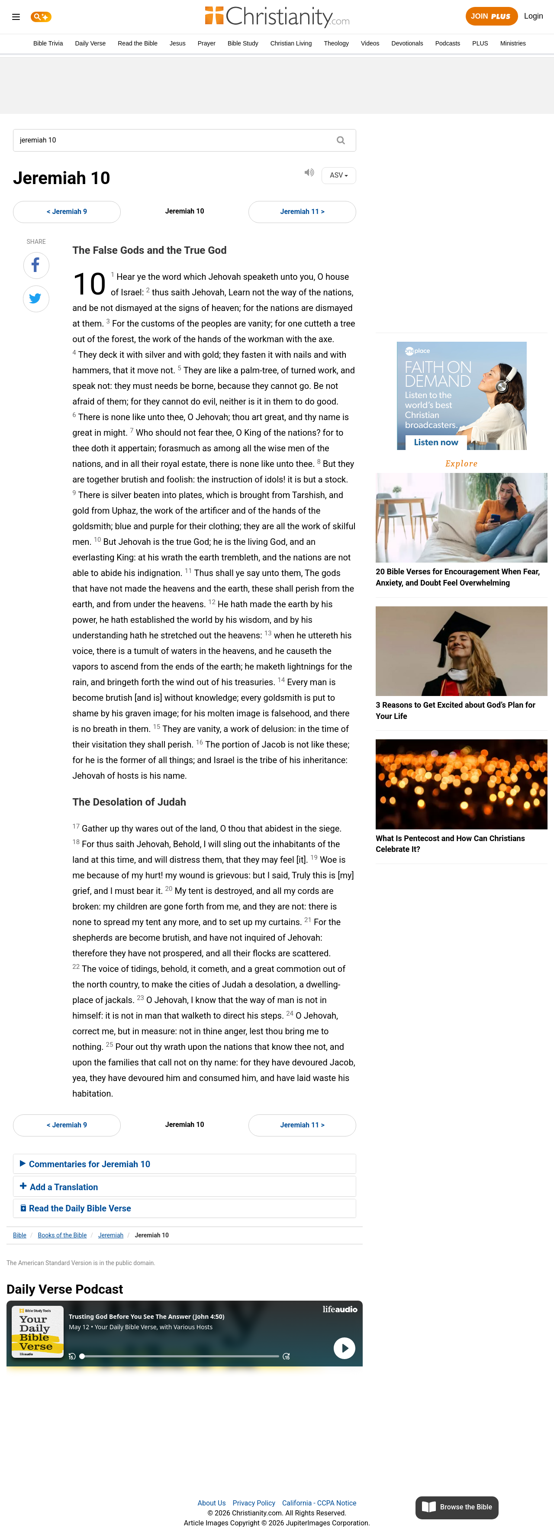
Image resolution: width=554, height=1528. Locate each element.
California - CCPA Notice (319, 1503)
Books (62, 1235)
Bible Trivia (48, 43)
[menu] (16, 18)
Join (491, 16)
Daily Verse (90, 43)
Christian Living (291, 43)
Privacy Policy (254, 1503)
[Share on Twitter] (36, 298)
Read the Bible (138, 43)
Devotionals (407, 43)
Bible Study (243, 43)
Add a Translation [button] (59, 1187)
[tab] (184, 1163)
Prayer (207, 43)
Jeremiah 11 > (302, 211)
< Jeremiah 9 (67, 211)
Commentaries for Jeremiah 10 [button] (85, 1164)
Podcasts (448, 43)
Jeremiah (110, 1235)
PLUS (480, 43)
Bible (19, 1235)
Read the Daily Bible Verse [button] (75, 1208)
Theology (336, 43)
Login (533, 16)
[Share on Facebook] (36, 265)
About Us (211, 1503)
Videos (370, 43)
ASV (339, 175)
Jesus (178, 43)
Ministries (513, 43)
